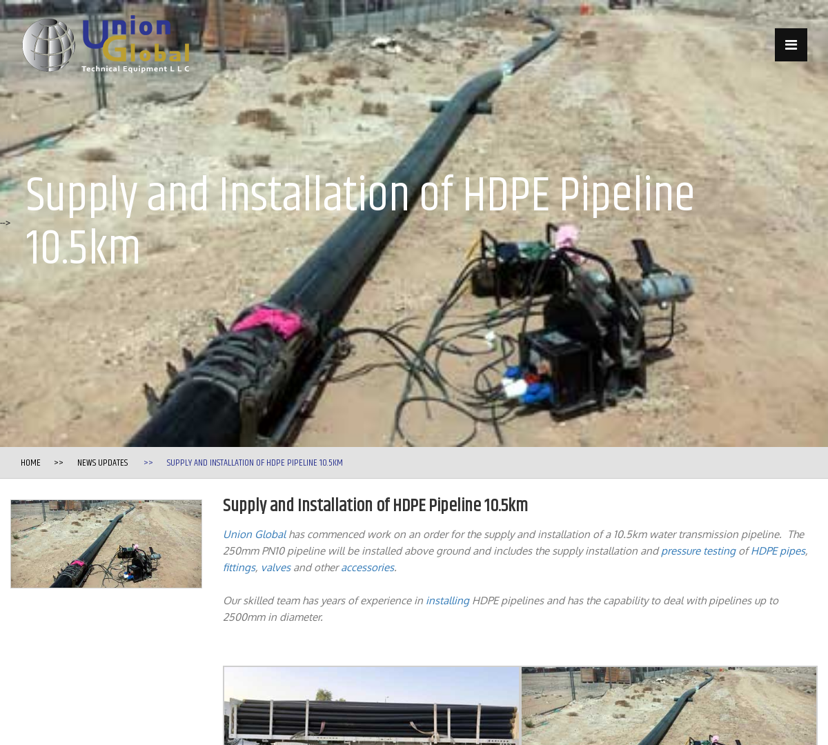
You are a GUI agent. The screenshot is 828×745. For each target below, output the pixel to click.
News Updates (102, 462)
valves (275, 567)
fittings (239, 567)
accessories (367, 567)
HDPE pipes (778, 551)
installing (447, 600)
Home (31, 462)
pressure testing (698, 551)
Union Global (254, 534)
